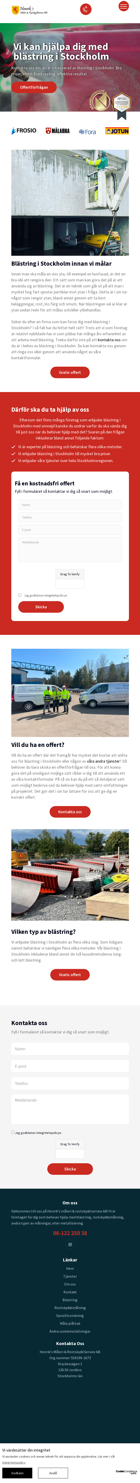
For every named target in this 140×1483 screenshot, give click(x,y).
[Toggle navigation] (124, 6)
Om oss (70, 1284)
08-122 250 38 (70, 1233)
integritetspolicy (13, 1462)
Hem (70, 1268)
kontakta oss (109, 339)
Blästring (70, 1299)
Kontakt (70, 1292)
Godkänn (17, 1473)
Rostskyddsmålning (70, 1307)
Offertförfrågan (34, 87)
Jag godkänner (46, 595)
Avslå (53, 1473)
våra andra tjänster (103, 761)
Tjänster (70, 1276)
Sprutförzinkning (70, 1315)
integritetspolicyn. (56, 595)
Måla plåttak (70, 1323)
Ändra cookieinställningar (70, 1331)
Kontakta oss (70, 811)
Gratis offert (70, 372)
